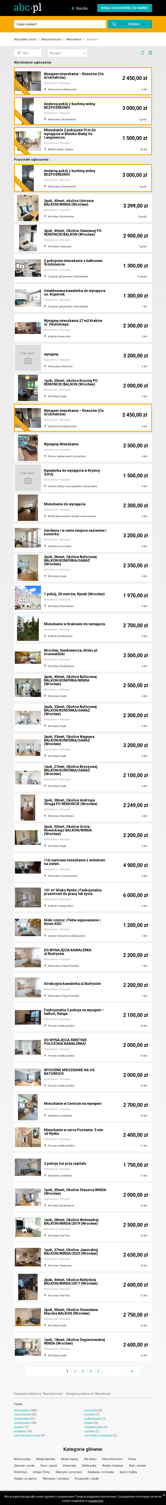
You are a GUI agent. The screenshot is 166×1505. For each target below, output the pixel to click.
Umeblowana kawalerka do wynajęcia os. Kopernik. (75, 292)
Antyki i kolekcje (112, 1465)
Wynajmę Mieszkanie (61, 444)
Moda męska (69, 1459)
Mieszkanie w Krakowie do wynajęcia (74, 624)
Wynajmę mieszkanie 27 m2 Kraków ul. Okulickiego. (73, 322)
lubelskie (89, 1414)
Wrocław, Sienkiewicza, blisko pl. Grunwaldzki (71, 652)
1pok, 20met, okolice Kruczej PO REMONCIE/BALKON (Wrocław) (71, 382)
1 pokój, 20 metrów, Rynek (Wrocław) (74, 594)
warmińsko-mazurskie (98, 1435)
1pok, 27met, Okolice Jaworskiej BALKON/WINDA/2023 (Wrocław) (71, 1251)
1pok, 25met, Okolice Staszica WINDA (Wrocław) (75, 1191)
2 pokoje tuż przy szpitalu (65, 1163)
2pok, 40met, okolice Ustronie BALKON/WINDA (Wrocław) (69, 202)
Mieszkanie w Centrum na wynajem (73, 1103)
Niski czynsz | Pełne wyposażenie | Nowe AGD (72, 922)
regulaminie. (96, 1500)
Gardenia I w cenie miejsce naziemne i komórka (74, 532)
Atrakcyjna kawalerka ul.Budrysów (72, 983)
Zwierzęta (69, 1465)
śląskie (18, 1427)
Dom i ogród (49, 1465)
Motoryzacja (22, 1459)
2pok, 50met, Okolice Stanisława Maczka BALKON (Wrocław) (71, 1311)
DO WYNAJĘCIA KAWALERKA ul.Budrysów (67, 952)
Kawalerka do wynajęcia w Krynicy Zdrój (72, 472)
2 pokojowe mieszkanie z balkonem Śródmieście (73, 262)
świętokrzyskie (93, 1427)
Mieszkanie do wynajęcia (64, 504)
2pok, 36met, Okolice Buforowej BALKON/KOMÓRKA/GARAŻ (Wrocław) (70, 560)
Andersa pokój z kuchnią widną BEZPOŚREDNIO (69, 105)
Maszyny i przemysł (69, 1472)
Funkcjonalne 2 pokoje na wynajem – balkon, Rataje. (74, 1012)
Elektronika (89, 1465)
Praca (132, 1459)
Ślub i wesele (137, 1465)
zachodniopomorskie (27, 1435)
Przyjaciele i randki (87, 1478)
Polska (18, 1404)
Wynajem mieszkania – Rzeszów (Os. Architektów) (74, 76)
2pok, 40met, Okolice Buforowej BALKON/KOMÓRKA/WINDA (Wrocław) (70, 680)
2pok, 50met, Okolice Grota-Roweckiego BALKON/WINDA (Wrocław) (68, 830)
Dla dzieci (90, 1459)
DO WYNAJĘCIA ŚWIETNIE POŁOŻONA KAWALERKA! (65, 1042)
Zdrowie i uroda (24, 1465)
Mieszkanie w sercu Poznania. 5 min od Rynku (73, 1132)
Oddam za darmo (25, 1478)
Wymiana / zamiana (56, 1478)
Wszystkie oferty (25, 39)
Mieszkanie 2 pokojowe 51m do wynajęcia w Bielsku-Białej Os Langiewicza (70, 133)
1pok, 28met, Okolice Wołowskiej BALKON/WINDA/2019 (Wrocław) (71, 1221)
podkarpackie (92, 1418)
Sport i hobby (128, 1472)
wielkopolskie (22, 1422)
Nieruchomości (51, 39)
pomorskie (91, 1410)
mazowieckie (22, 1414)
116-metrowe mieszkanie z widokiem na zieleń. (75, 862)
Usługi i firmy (41, 1472)
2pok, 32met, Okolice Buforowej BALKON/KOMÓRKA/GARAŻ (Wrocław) (70, 710)
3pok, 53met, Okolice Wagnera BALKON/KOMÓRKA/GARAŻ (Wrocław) (69, 740)
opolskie (89, 1431)
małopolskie (21, 1418)
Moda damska (45, 1459)
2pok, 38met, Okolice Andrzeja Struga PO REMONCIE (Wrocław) (71, 802)
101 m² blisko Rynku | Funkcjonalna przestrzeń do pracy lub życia (73, 892)
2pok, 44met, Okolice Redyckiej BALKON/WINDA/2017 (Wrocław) (71, 1281)
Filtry (23, 53)
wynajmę (51, 354)
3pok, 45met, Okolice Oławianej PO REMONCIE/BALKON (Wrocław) (73, 232)
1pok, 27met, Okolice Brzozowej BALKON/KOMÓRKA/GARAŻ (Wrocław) (71, 770)
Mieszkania (74, 39)
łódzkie (89, 1422)
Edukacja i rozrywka (101, 1472)
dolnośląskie (22, 1410)
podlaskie (20, 1431)
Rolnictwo (20, 1472)
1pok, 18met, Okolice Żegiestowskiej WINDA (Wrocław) (74, 1341)
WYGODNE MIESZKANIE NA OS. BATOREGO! (70, 1072)
